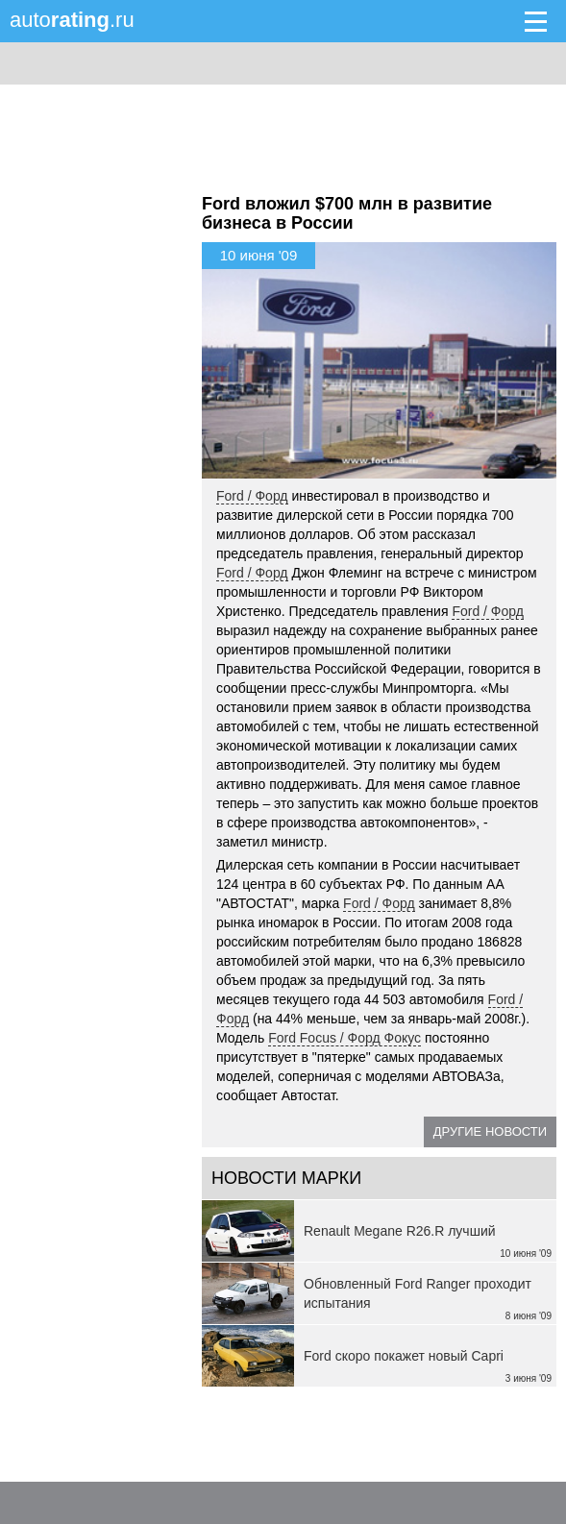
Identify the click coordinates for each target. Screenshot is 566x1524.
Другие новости (490, 1131)
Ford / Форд (252, 496)
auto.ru (72, 20)
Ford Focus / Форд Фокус (344, 1037)
